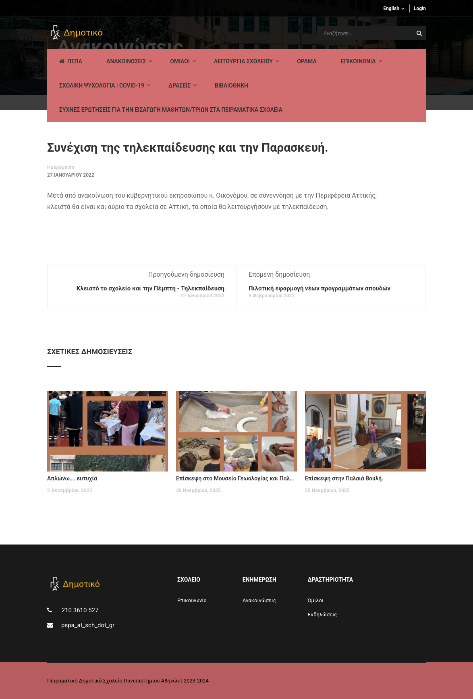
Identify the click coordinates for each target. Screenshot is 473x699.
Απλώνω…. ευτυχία (72, 478)
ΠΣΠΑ (70, 61)
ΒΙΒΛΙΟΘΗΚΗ (231, 85)
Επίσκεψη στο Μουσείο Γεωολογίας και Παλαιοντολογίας (236, 478)
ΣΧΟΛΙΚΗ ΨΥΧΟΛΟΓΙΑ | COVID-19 (101, 85)
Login (420, 8)
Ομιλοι (180, 61)
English (391, 8)
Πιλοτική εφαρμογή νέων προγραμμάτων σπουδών (319, 288)
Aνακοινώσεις (259, 600)
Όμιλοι (316, 600)
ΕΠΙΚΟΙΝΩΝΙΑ (358, 61)
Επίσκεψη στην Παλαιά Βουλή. (344, 478)
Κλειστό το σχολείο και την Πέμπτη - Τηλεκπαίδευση (150, 288)
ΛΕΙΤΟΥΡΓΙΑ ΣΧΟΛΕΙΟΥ (243, 61)
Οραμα (307, 61)
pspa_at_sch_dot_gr (87, 625)
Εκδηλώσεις (322, 614)
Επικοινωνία (192, 600)
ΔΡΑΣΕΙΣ (179, 85)
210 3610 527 (79, 610)
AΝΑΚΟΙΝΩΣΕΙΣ (126, 61)
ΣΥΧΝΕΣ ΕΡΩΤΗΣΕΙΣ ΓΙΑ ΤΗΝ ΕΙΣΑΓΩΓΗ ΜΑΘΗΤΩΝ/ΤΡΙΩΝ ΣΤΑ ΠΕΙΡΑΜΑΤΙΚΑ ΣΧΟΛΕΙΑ (170, 109)
